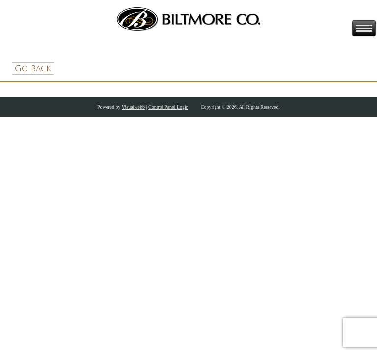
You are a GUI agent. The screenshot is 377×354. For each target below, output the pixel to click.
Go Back (33, 68)
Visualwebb (133, 107)
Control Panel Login (168, 107)
